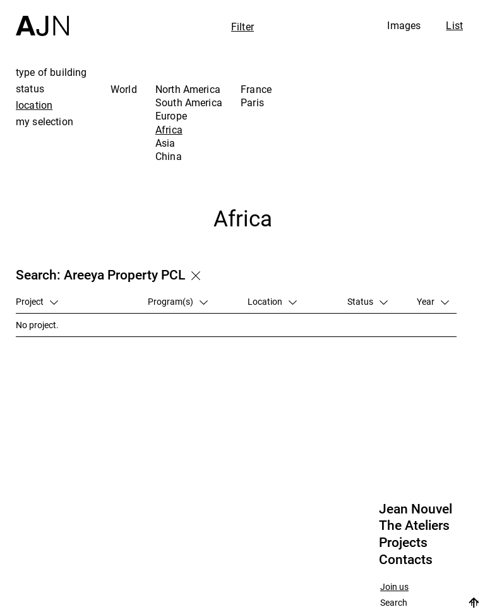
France (256, 89)
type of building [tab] (51, 72)
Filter (242, 27)
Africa (169, 130)
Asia (165, 143)
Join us (394, 587)
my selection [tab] (44, 121)
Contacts (406, 559)
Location (272, 301)
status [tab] (30, 88)
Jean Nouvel (415, 509)
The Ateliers (414, 525)
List (454, 25)
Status (367, 301)
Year (433, 301)
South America (188, 102)
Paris (252, 102)
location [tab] (34, 105)
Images (404, 25)
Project (37, 301)
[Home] (42, 18)
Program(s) (178, 301)
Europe (171, 116)
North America (187, 89)
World (124, 89)
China (168, 156)
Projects (403, 542)
